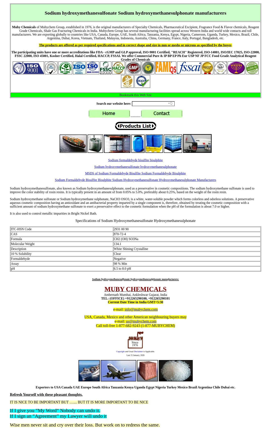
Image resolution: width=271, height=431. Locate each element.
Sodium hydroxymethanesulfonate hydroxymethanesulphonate (135, 166)
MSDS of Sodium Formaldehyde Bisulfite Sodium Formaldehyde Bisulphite (135, 173)
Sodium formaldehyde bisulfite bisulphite (135, 160)
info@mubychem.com (141, 309)
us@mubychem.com (141, 321)
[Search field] (153, 103)
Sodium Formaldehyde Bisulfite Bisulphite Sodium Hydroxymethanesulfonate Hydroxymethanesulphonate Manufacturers (135, 180)
